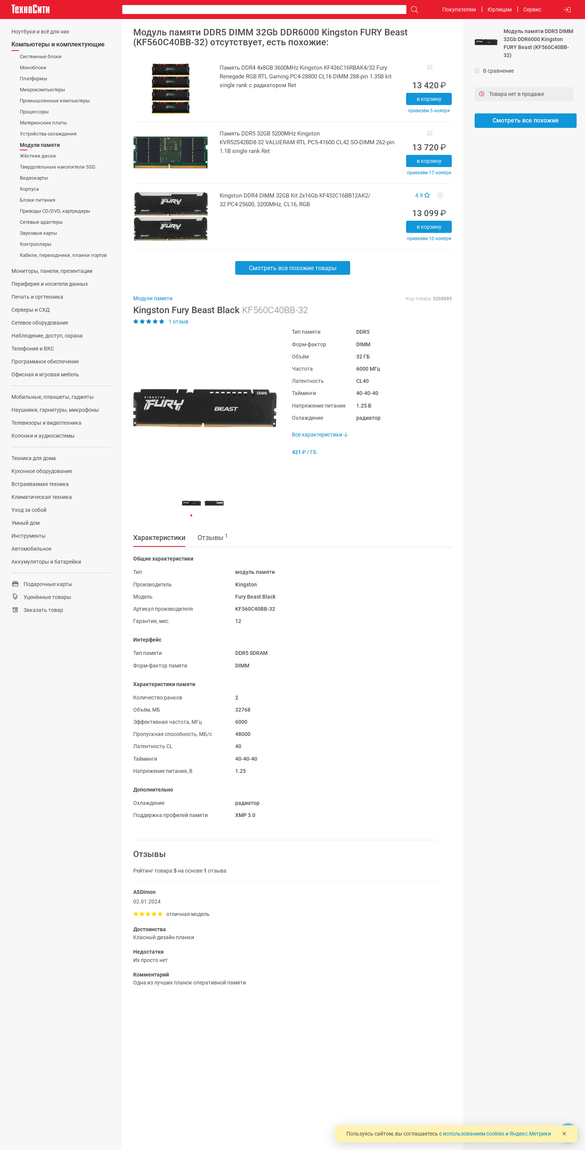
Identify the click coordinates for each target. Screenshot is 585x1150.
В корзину (429, 99)
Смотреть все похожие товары (292, 268)
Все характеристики (320, 435)
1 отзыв (160, 322)
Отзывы (213, 537)
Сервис (532, 9)
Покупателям (459, 9)
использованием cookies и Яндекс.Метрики (497, 1134)
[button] (201, 408)
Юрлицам (500, 9)
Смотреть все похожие (526, 120)
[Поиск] (412, 10)
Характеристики (159, 538)
